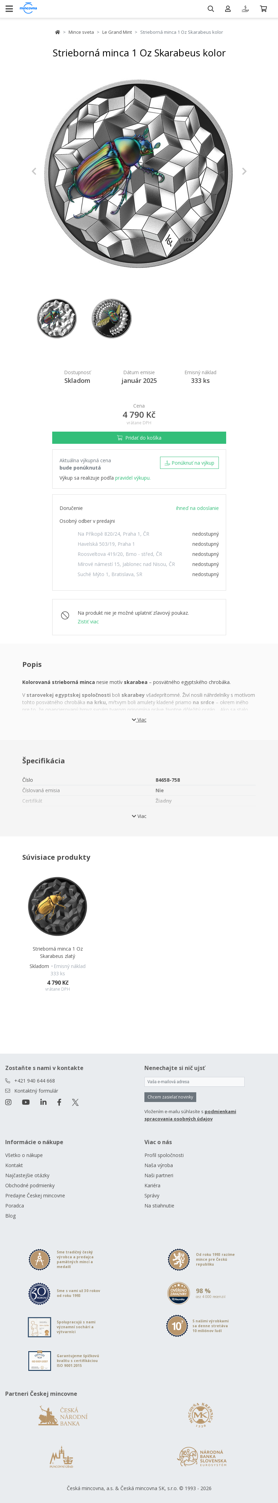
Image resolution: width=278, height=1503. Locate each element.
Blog (10, 1215)
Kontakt (14, 1165)
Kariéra (152, 1185)
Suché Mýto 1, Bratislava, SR (110, 574)
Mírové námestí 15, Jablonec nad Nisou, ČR (126, 564)
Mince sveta (81, 32)
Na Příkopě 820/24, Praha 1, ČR (113, 533)
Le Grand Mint (117, 32)
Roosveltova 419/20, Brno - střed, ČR (120, 554)
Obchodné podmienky (30, 1185)
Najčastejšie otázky (27, 1175)
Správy (151, 1195)
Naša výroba (158, 1165)
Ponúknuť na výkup (189, 462)
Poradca (14, 1205)
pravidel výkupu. (133, 477)
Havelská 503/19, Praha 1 (106, 544)
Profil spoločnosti (164, 1155)
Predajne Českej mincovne (35, 1195)
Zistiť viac (88, 621)
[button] (47, 171)
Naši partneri (158, 1175)
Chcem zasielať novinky (170, 1097)
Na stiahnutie (159, 1205)
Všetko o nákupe (24, 1155)
